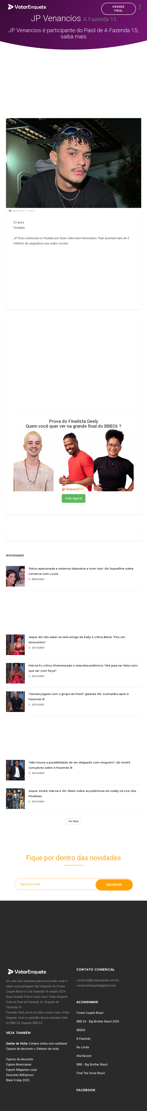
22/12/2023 (36, 647)
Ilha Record (83, 1056)
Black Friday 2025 (17, 1080)
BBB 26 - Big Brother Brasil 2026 (97, 1021)
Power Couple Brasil (89, 1013)
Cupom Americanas (18, 1064)
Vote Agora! (73, 498)
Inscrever (114, 884)
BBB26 (80, 1030)
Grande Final (118, 8)
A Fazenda (83, 1038)
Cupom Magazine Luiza (21, 1070)
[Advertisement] (74, 78)
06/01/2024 (36, 579)
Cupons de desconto (19, 1059)
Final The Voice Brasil (90, 1073)
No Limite (82, 1047)
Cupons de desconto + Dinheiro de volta (32, 1049)
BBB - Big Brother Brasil (92, 1064)
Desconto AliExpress (20, 1075)
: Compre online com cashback (36, 1043)
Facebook (86, 1090)
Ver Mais (73, 821)
